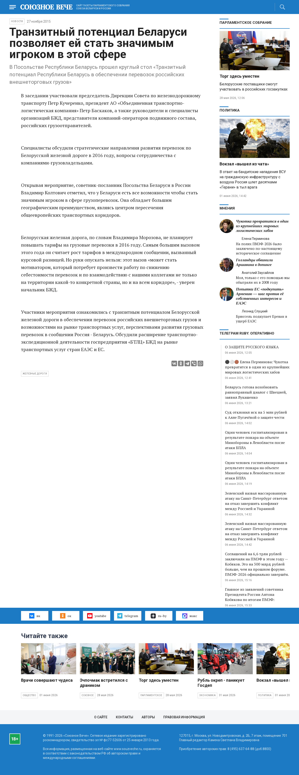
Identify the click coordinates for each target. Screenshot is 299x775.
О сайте (100, 717)
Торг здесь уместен (239, 76)
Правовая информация (184, 717)
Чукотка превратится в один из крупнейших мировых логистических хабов (262, 226)
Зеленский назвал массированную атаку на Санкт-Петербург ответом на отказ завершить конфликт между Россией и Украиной (256, 501)
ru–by (159, 615)
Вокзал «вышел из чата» (244, 163)
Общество (29, 695)
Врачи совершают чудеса (47, 680)
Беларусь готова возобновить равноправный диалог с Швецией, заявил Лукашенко (256, 392)
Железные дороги (35, 373)
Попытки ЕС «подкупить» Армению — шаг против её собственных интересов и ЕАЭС (260, 296)
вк (34, 615)
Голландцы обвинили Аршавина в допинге (254, 262)
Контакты (124, 717)
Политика (230, 110)
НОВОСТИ (17, 21)
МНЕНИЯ (227, 208)
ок (65, 615)
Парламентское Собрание (246, 23)
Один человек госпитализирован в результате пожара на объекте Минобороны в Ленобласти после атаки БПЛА (256, 440)
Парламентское (151, 695)
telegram (127, 615)
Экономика (207, 695)
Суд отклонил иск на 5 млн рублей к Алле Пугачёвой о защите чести (256, 415)
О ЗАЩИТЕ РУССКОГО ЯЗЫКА (252, 346)
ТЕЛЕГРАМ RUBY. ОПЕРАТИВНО (247, 333)
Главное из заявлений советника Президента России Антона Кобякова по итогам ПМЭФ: (254, 594)
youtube (96, 615)
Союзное (88, 695)
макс (189, 615)
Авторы (148, 717)
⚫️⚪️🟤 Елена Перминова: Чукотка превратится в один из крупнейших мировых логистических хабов (257, 367)
